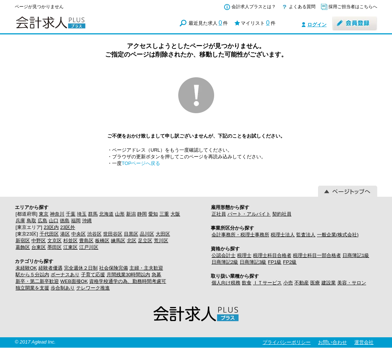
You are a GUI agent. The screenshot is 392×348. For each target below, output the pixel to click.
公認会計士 (224, 255)
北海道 (106, 214)
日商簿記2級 (225, 262)
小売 (288, 283)
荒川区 (161, 240)
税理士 (244, 255)
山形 (120, 214)
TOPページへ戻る (141, 163)
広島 (42, 220)
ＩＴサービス (267, 283)
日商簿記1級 (355, 255)
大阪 (175, 214)
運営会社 (364, 342)
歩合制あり (63, 288)
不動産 (301, 283)
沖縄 (87, 220)
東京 (43, 214)
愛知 (153, 214)
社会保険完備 (113, 268)
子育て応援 (93, 274)
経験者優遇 (50, 268)
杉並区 (70, 240)
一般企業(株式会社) (338, 234)
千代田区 (49, 234)
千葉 (70, 214)
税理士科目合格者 (272, 255)
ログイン (317, 24)
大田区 (163, 234)
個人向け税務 (226, 283)
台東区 (38, 247)
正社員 (219, 214)
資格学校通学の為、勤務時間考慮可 (127, 281)
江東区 (70, 247)
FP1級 (274, 262)
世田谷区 (112, 234)
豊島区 (86, 240)
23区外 (67, 227)
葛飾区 (23, 247)
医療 (315, 283)
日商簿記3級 (253, 262)
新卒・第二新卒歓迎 (37, 281)
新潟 (131, 214)
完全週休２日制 (81, 268)
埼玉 (82, 214)
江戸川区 (88, 247)
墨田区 (54, 247)
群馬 (93, 214)
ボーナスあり (65, 274)
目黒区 (131, 234)
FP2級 (290, 262)
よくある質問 (302, 6)
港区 (65, 234)
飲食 (246, 283)
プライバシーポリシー (287, 342)
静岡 (142, 214)
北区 (131, 240)
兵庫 (20, 220)
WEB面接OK (74, 281)
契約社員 (281, 214)
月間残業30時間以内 (128, 274)
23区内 (51, 227)
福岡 (76, 220)
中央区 (78, 234)
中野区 (38, 240)
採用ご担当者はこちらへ (352, 6)
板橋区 (102, 240)
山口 (53, 220)
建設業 (328, 283)
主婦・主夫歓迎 (146, 268)
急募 (156, 274)
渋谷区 (94, 234)
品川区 (147, 234)
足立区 (145, 240)
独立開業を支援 (32, 288)
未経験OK (26, 268)
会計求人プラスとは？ (254, 6)
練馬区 (118, 240)
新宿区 (23, 240)
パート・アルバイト (249, 214)
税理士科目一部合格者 (317, 255)
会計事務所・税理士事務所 (240, 234)
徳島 (65, 220)
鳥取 (31, 220)
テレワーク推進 (93, 288)
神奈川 (57, 214)
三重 (164, 214)
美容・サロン (351, 283)
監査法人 (305, 234)
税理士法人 (283, 234)
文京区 (54, 240)
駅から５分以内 (32, 274)
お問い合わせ (332, 342)
